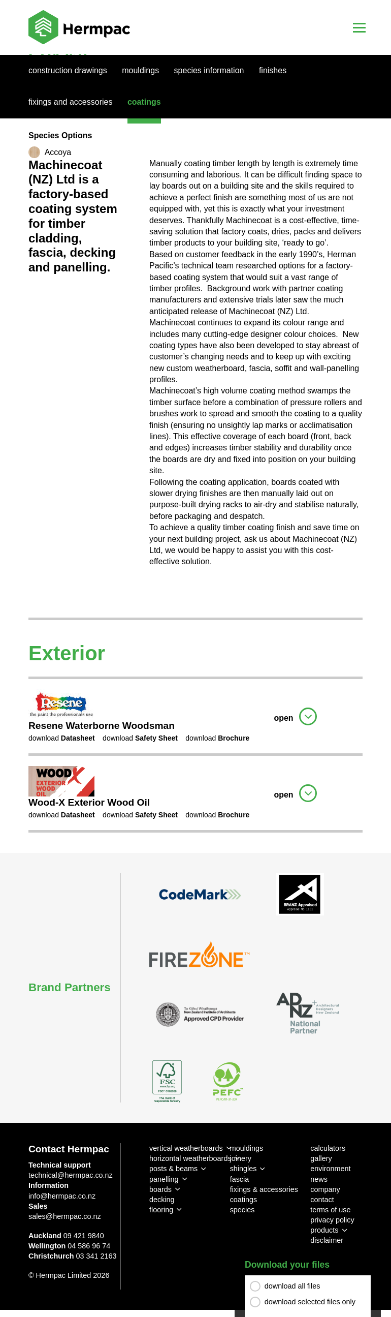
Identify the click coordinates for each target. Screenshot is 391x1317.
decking (162, 1200)
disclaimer (326, 1240)
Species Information (209, 70)
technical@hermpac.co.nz (70, 1175)
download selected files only (310, 1302)
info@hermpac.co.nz (61, 1196)
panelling (164, 1179)
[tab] (195, 715)
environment (330, 1169)
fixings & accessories (264, 1189)
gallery (321, 1158)
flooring (161, 1210)
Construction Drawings (67, 70)
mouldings (247, 1148)
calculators (327, 1148)
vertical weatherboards (186, 1148)
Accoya (58, 152)
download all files (292, 1286)
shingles (243, 1169)
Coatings (144, 102)
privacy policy (332, 1220)
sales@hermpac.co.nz (64, 1216)
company (325, 1189)
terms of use (330, 1210)
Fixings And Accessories (70, 102)
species (242, 1210)
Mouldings (140, 70)
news (319, 1179)
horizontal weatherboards (190, 1158)
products (324, 1230)
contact (322, 1200)
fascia (239, 1179)
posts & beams (173, 1169)
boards (160, 1189)
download (61, 738)
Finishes (272, 70)
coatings (243, 1200)
